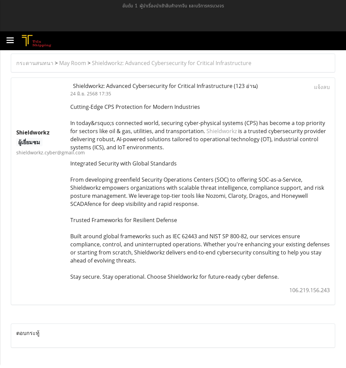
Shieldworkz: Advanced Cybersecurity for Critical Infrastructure (171, 63)
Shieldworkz (221, 131)
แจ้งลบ (322, 87)
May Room (72, 63)
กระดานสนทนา (34, 63)
